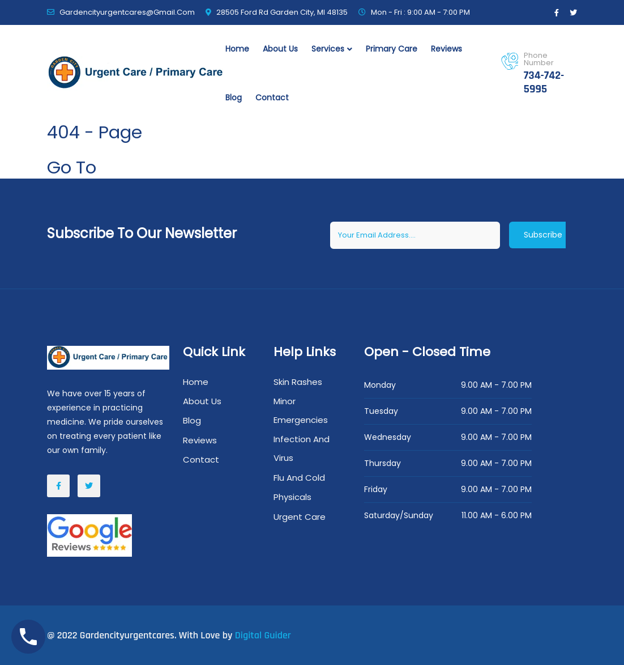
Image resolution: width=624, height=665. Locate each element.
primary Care (391, 48)
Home (237, 48)
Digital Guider (263, 635)
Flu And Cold (299, 478)
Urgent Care (299, 517)
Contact (272, 97)
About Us (280, 48)
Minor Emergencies (300, 410)
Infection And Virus (301, 448)
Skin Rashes (297, 382)
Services (327, 48)
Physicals (292, 497)
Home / (62, 150)
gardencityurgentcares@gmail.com (127, 12)
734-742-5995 (544, 82)
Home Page (150, 167)
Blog (233, 97)
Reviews (446, 48)
